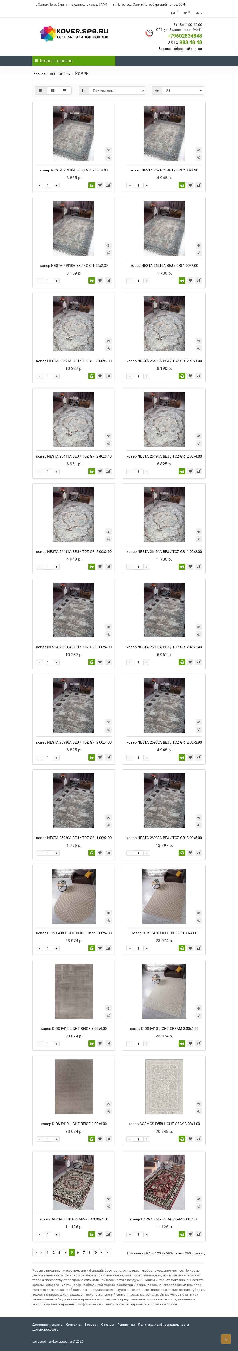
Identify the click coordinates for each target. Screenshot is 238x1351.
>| (108, 1252)
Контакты (74, 1324)
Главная (38, 74)
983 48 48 (185, 42)
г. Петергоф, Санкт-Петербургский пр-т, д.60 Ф (149, 4)
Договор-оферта (45, 1329)
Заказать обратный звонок (180, 49)
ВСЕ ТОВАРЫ (60, 74)
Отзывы (107, 1324)
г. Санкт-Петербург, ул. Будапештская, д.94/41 (71, 4)
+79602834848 (185, 36)
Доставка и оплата (47, 1324)
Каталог (54, 60)
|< (35, 1252)
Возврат (91, 1324)
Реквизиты (126, 1324)
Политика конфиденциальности (163, 1324)
